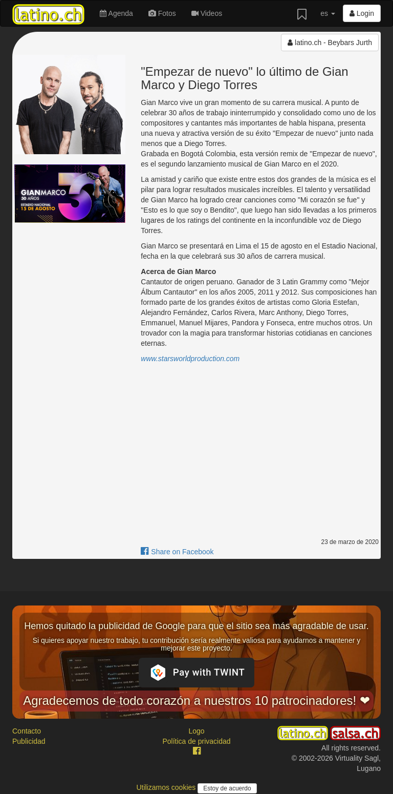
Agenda (116, 13)
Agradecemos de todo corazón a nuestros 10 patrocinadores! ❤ (196, 700)
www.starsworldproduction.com (190, 358)
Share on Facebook (177, 552)
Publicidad (29, 741)
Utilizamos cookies (167, 787)
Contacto (26, 731)
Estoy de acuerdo (227, 788)
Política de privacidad (196, 741)
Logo (196, 731)
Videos (206, 13)
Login (362, 13)
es (327, 13)
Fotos (162, 13)
